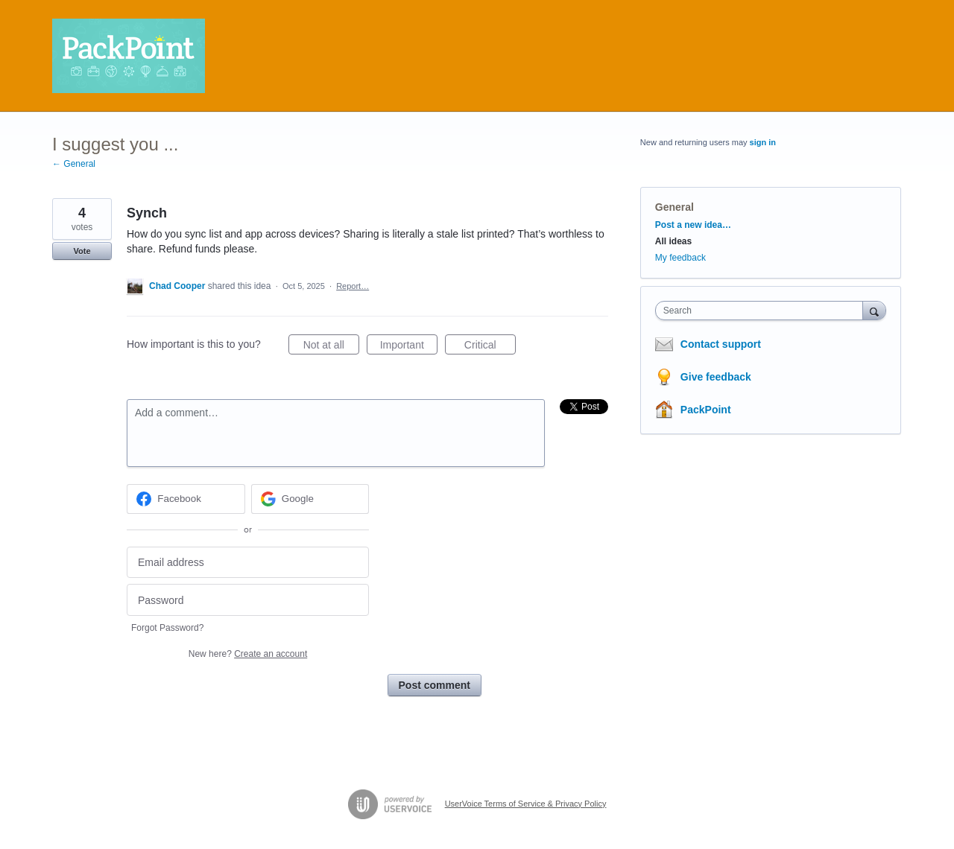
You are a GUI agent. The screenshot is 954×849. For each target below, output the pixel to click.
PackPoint (705, 410)
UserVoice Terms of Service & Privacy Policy (526, 803)
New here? (248, 654)
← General (73, 164)
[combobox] (763, 310)
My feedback (680, 257)
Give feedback (715, 377)
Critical (490, 347)
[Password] (248, 600)
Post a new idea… (693, 225)
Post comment (434, 685)
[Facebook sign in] (186, 499)
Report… (352, 286)
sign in (763, 142)
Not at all (331, 347)
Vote (81, 251)
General (674, 207)
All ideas (673, 241)
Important (408, 347)
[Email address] (248, 563)
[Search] (874, 310)
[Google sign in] (310, 499)
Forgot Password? (167, 628)
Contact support (720, 344)
